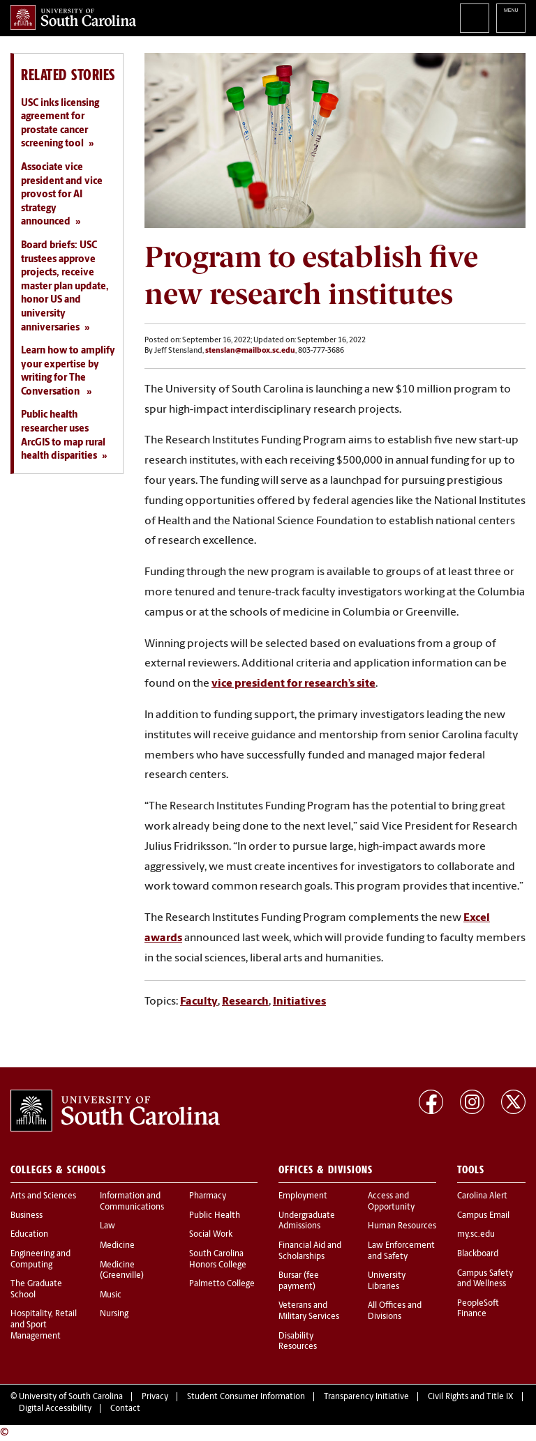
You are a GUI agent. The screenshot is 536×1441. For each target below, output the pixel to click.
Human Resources (402, 1226)
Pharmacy (207, 1196)
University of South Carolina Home (73, 17)
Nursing (114, 1314)
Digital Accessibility (55, 1409)
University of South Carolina (71, 1397)
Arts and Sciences (43, 1196)
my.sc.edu (476, 1234)
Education (29, 1234)
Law (107, 1226)
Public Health (214, 1216)
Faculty (199, 1001)
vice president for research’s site (293, 683)
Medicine (117, 1246)
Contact (125, 1409)
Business (26, 1216)
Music (110, 1295)
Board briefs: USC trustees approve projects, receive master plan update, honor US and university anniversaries (65, 287)
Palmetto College (222, 1284)
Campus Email (483, 1216)
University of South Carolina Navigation (511, 18)
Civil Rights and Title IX (471, 1397)
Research (245, 1001)
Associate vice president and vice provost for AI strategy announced (62, 194)
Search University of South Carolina (474, 18)
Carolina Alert (482, 1196)
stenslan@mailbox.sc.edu (250, 351)
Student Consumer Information (246, 1397)
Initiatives (299, 1001)
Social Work (210, 1234)
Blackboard (477, 1254)
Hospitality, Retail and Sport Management (43, 1325)
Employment (302, 1196)
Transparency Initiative (366, 1397)
